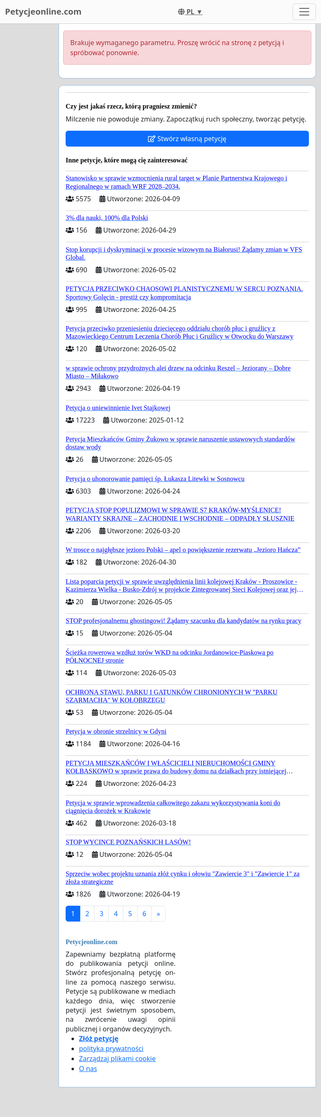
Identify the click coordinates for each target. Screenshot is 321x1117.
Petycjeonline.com (43, 11)
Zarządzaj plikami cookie (117, 1058)
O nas (88, 1068)
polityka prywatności (111, 1048)
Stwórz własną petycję (187, 138)
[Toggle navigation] (304, 11)
